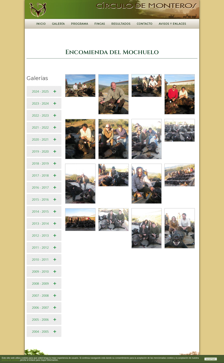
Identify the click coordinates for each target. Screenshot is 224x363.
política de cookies (10, 360)
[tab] (44, 91)
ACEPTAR (210, 359)
